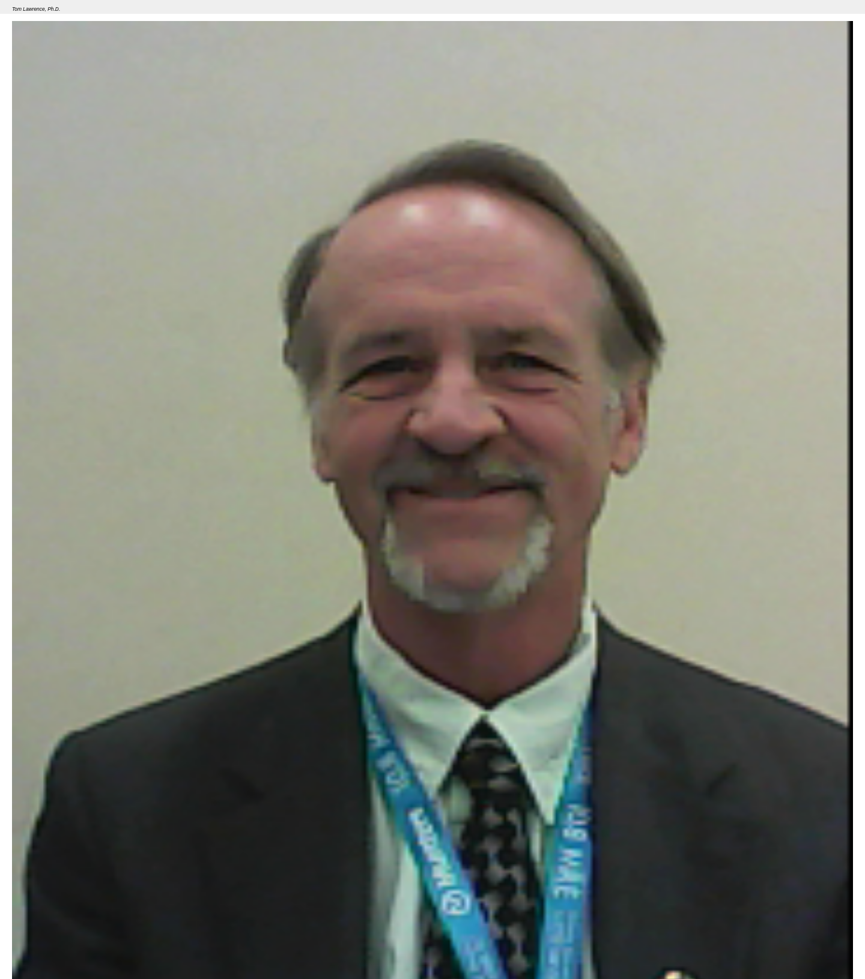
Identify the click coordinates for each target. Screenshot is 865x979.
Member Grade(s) (41, 923)
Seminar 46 (31, 948)
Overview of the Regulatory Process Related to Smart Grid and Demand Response (195, 948)
